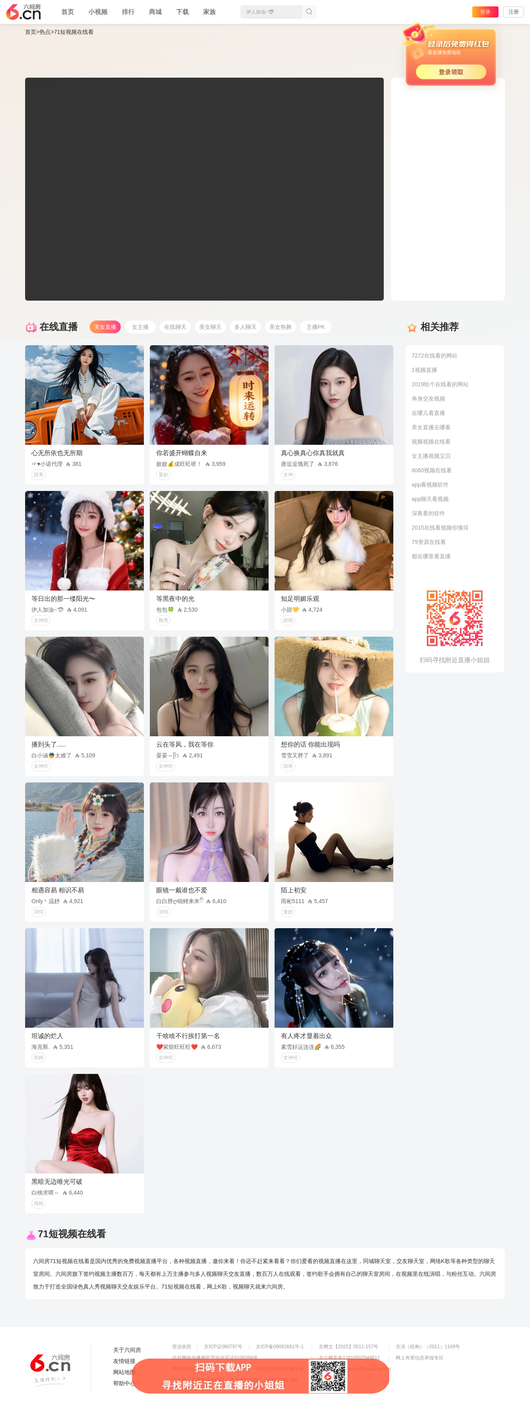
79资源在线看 (429, 542)
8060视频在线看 (432, 470)
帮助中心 (124, 1383)
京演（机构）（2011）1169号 (428, 1346)
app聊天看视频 (430, 499)
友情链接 (124, 1361)
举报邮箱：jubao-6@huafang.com (355, 1369)
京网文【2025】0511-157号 (348, 1346)
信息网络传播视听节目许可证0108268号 (215, 1358)
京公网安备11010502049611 (349, 1358)
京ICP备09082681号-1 (280, 1346)
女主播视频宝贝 (431, 456)
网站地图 (124, 1372)
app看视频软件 (430, 484)
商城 (155, 15)
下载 (182, 11)
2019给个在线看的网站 (440, 384)
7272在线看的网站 (434, 355)
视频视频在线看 (431, 441)
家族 (209, 15)
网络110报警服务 (190, 1369)
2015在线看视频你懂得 (440, 527)
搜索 (309, 12)
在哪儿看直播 (428, 413)
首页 (67, 15)
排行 (128, 11)
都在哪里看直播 (431, 556)
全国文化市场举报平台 (280, 1369)
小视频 (98, 15)
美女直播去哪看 (431, 427)
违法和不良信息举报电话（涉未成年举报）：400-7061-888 (235, 1380)
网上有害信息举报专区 (420, 1358)
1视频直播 (424, 370)
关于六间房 (127, 1350)
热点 (45, 32)
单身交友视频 (428, 398)
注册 (513, 12)
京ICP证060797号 (223, 1346)
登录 (485, 12)
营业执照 (181, 1346)
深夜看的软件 (428, 513)
